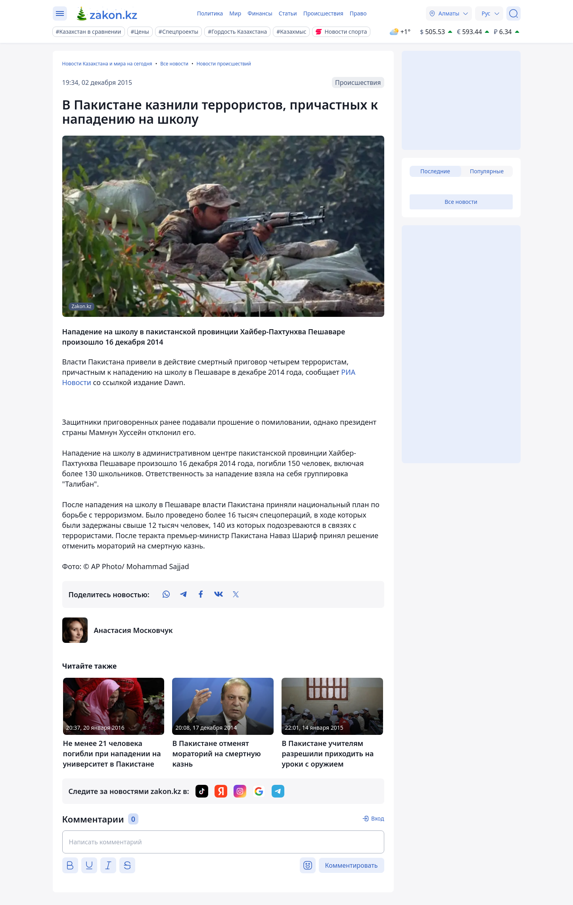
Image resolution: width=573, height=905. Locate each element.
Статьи (288, 13)
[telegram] (183, 594)
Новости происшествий (223, 63)
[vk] (218, 594)
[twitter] (236, 594)
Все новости (174, 63)
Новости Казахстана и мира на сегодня (107, 63)
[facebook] (201, 594)
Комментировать (351, 865)
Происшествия (323, 13)
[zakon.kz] (107, 13)
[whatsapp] (166, 594)
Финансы (259, 13)
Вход (377, 818)
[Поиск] (513, 13)
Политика (210, 13)
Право (358, 13)
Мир (235, 13)
